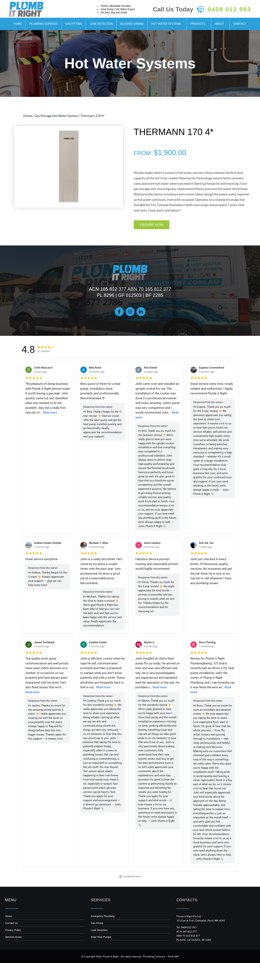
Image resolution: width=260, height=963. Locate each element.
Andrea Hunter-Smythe (49, 542)
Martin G (149, 642)
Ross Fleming (208, 642)
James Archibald (45, 642)
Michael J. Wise (99, 542)
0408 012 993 (229, 9)
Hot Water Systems (167, 24)
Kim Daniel (151, 367)
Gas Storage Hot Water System (56, 116)
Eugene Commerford (212, 367)
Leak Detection (101, 23)
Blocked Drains (132, 23)
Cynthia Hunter (98, 642)
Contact (239, 23)
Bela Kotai (95, 367)
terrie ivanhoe (153, 542)
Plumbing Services (43, 23)
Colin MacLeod (43, 367)
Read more (50, 412)
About (220, 24)
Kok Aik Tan (206, 542)
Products (199, 24)
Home (18, 23)
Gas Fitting (73, 23)
